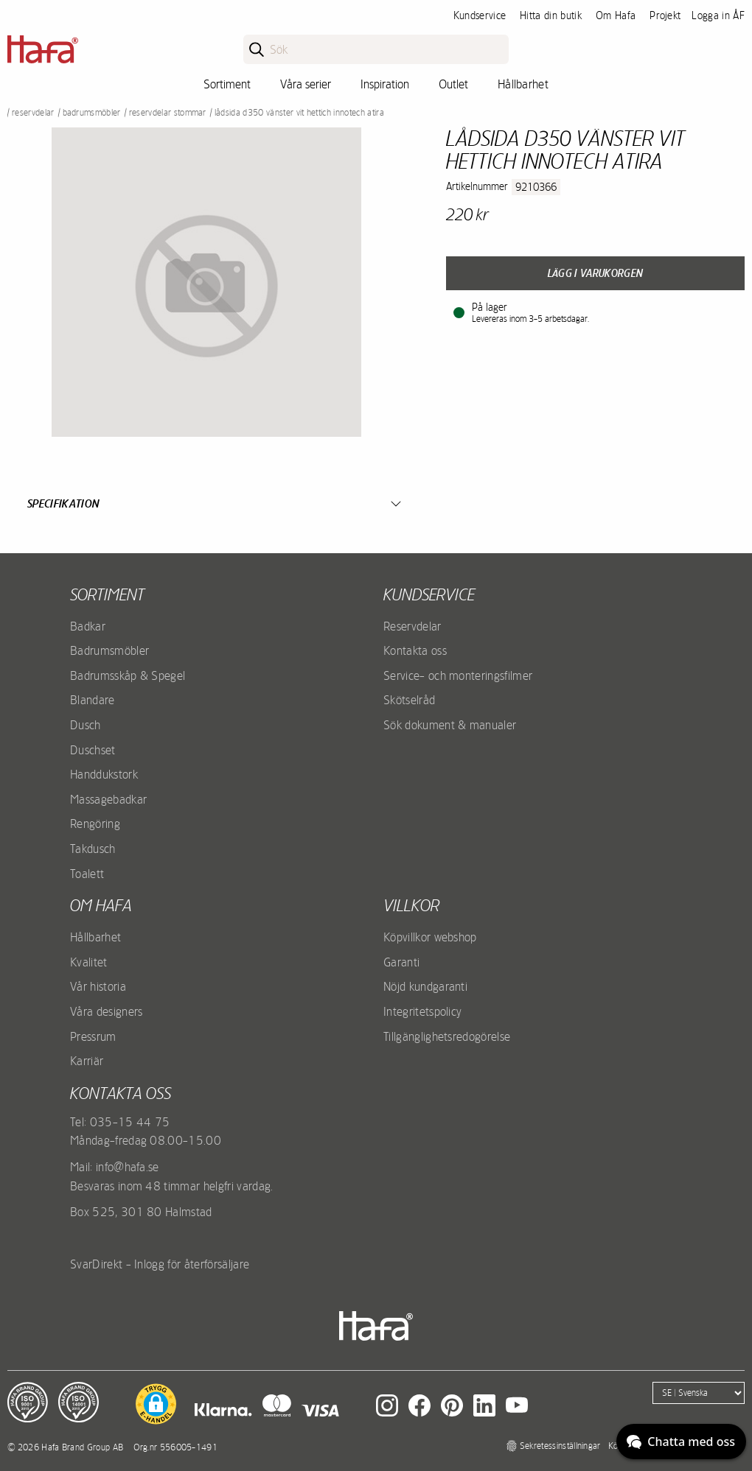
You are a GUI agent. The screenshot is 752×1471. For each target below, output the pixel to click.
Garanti (401, 962)
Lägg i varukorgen (595, 273)
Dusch (85, 724)
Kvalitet (89, 962)
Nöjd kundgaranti (425, 986)
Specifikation (63, 503)
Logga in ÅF (718, 15)
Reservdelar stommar (167, 113)
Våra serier (305, 84)
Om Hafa (616, 15)
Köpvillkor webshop (430, 937)
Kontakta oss (415, 650)
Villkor (411, 905)
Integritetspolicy (422, 1011)
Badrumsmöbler (92, 113)
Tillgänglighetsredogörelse (446, 1036)
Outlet (453, 84)
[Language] (698, 1393)
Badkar (87, 626)
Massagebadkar (108, 799)
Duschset (93, 749)
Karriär (86, 1060)
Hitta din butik (551, 15)
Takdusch (93, 848)
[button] (156, 1404)
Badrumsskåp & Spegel (127, 675)
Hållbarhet (523, 84)
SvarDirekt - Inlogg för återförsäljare (159, 1264)
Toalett (87, 873)
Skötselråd (409, 699)
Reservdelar (33, 113)
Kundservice (479, 15)
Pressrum (93, 1036)
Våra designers (106, 1011)
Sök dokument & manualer (449, 724)
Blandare (92, 699)
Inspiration (385, 84)
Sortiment (227, 84)
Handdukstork (104, 774)
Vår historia (98, 986)
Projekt (665, 15)
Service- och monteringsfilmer (457, 675)
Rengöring (95, 823)
